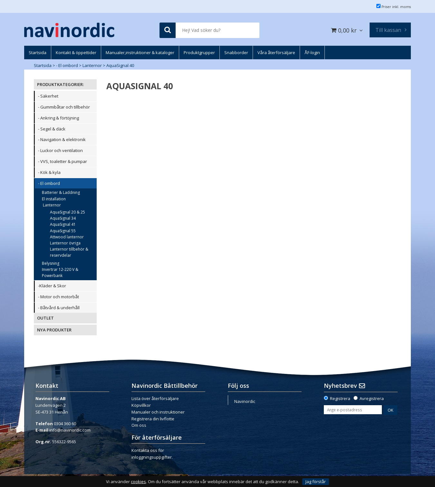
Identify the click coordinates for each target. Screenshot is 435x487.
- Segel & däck (51, 129)
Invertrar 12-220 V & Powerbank (60, 272)
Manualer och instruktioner (158, 412)
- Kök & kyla (49, 172)
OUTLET (45, 318)
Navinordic (244, 401)
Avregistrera (372, 398)
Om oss (138, 425)
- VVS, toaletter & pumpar (62, 161)
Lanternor (92, 65)
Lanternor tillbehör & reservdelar (69, 252)
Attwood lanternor (67, 237)
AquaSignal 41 (63, 224)
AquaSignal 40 (120, 65)
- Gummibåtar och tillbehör (64, 107)
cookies (138, 481)
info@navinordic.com (70, 430)
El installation (54, 199)
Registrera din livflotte (152, 419)
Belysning (50, 263)
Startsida (43, 65)
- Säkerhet (48, 96)
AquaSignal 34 (63, 218)
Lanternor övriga (65, 243)
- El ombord (67, 65)
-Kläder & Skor (52, 286)
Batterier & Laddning (61, 192)
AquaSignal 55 (63, 231)
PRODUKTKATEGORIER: (60, 84)
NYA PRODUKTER (54, 330)
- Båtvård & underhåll (59, 307)
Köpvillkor (141, 405)
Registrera (340, 398)
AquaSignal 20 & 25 (67, 212)
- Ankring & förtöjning (58, 118)
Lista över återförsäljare (155, 398)
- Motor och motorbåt (58, 297)
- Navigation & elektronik (62, 139)
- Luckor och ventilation (60, 150)
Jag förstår (315, 481)
